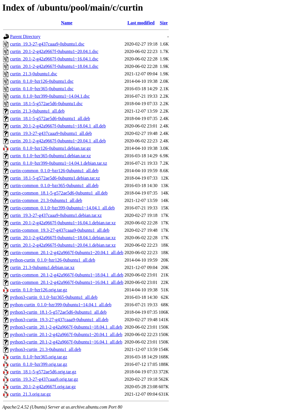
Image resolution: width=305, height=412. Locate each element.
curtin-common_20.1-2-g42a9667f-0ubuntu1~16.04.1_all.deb (66, 282)
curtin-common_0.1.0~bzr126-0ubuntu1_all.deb (54, 170)
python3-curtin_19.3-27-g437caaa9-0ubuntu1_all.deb (59, 319)
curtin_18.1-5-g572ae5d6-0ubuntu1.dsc (46, 103)
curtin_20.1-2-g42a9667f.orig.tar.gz (43, 386)
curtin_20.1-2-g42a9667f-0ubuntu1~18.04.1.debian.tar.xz (63, 237)
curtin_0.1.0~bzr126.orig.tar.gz (38, 289)
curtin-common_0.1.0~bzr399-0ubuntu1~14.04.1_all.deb (62, 207)
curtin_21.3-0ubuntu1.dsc (33, 73)
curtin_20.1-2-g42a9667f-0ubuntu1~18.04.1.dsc (54, 66)
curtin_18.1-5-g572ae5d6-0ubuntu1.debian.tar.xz (55, 178)
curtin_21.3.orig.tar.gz (30, 394)
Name (67, 22)
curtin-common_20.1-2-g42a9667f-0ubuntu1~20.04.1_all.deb (66, 252)
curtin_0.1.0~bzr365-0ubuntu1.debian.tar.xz (50, 155)
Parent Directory (25, 36)
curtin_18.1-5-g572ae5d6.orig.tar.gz (43, 371)
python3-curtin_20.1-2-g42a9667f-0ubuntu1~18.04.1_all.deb (66, 327)
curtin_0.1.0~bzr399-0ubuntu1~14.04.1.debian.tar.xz (58, 163)
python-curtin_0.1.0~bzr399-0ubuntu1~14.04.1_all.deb (61, 304)
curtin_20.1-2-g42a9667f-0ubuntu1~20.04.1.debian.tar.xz (63, 245)
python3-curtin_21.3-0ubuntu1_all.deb (45, 349)
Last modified (141, 22)
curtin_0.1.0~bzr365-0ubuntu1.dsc (42, 88)
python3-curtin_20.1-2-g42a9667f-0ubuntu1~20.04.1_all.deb (66, 334)
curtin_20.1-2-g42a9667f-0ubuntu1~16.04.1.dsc (54, 58)
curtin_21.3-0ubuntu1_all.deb (37, 111)
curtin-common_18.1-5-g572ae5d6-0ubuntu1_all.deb (58, 193)
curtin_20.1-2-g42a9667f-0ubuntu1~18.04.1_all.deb (58, 125)
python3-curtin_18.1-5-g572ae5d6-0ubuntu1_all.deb (58, 312)
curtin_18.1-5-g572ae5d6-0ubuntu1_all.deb (50, 118)
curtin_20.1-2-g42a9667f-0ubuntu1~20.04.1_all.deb (58, 140)
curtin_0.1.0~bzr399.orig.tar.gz (38, 364)
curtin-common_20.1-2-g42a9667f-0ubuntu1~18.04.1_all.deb (66, 274)
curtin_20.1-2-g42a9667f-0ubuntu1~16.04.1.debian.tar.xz (63, 222)
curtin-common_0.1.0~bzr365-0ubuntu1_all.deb (54, 185)
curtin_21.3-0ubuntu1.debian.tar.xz (42, 267)
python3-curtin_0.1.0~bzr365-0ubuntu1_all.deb (53, 297)
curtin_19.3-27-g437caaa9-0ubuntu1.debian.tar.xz (56, 215)
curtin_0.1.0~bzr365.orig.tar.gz (38, 356)
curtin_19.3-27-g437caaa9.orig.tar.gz (44, 379)
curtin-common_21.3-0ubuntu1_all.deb (46, 200)
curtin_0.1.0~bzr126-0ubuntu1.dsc (42, 81)
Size (164, 22)
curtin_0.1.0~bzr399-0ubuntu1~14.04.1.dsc (50, 96)
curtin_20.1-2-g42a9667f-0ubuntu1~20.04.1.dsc (54, 51)
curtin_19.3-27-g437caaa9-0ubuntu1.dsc (47, 44)
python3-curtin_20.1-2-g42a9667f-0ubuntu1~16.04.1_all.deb (66, 342)
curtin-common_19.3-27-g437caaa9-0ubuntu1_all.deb (60, 230)
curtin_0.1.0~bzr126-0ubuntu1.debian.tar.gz (50, 148)
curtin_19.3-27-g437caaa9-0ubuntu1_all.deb (51, 133)
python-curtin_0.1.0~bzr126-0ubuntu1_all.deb (52, 260)
